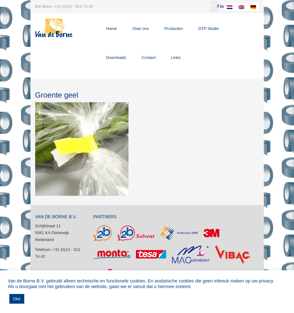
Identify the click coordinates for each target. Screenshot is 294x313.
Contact (149, 57)
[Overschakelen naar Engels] (241, 7)
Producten (173, 28)
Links (175, 57)
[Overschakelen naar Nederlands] (230, 7)
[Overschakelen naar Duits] (253, 7)
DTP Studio (208, 28)
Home (111, 28)
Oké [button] (17, 298)
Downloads (116, 57)
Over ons (141, 28)
